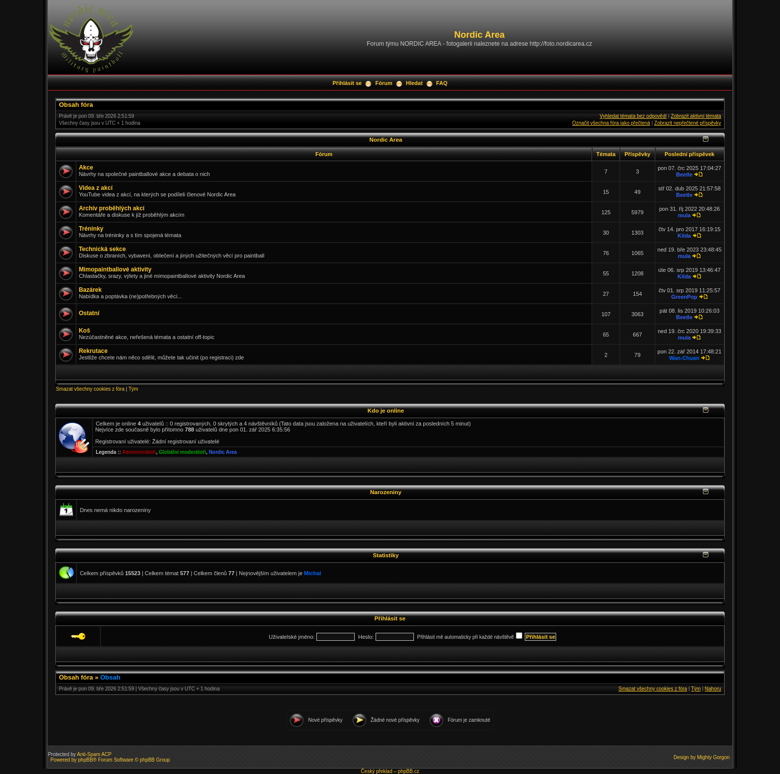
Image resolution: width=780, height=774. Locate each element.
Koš (84, 330)
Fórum (383, 83)
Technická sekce (102, 249)
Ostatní (89, 313)
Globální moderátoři (182, 452)
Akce (86, 167)
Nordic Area (386, 139)
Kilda (684, 236)
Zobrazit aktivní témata (696, 116)
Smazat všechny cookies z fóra (90, 389)
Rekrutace (93, 350)
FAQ (442, 83)
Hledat (414, 83)
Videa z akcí (95, 187)
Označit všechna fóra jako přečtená (611, 123)
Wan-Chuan (684, 358)
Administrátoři (139, 452)
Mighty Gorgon (713, 757)
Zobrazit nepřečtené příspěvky (687, 123)
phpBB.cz (408, 771)
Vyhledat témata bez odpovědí (633, 116)
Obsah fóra (76, 104)
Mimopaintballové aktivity (115, 269)
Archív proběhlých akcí (111, 208)
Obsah (110, 677)
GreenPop (684, 297)
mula (684, 215)
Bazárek (90, 289)
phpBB (85, 760)
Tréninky (91, 228)
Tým (133, 389)
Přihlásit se (347, 83)
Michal (312, 573)
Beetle (684, 174)
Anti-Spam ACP (94, 754)
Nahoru (713, 688)
